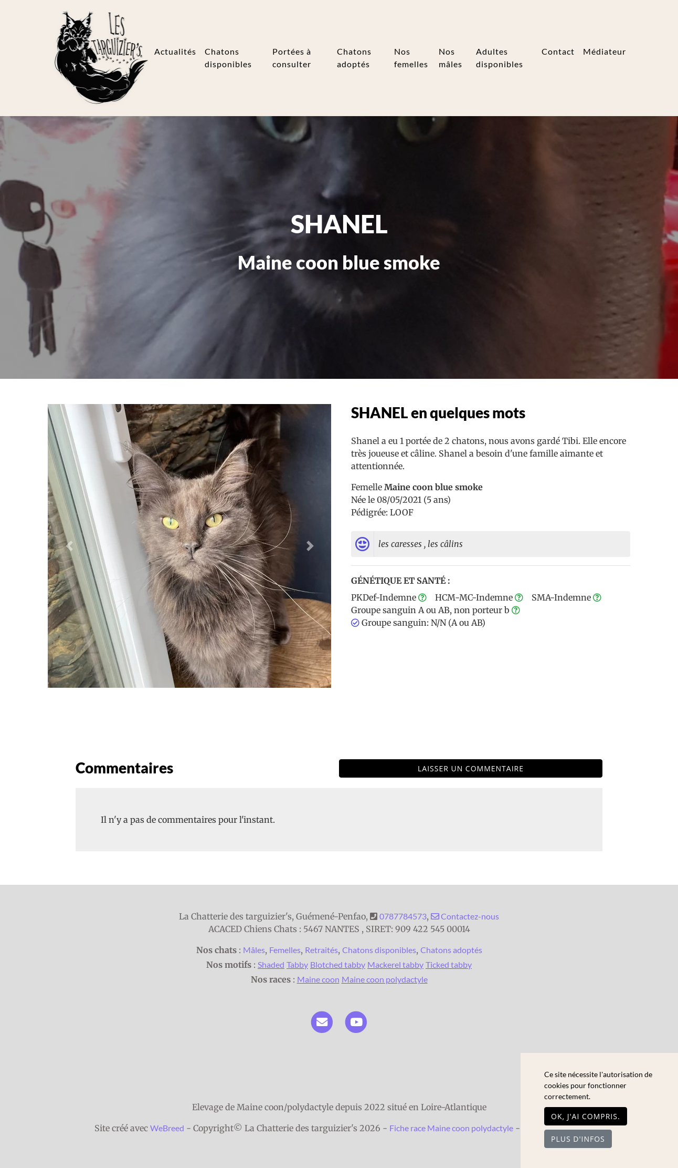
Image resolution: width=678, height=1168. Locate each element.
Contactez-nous (465, 916)
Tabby (297, 964)
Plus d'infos (578, 1139)
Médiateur (604, 51)
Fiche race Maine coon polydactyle (451, 1128)
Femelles (285, 950)
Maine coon (318, 979)
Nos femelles (411, 57)
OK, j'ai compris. (585, 1116)
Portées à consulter (291, 57)
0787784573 (403, 916)
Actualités (175, 51)
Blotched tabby (337, 964)
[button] (69, 546)
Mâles (254, 950)
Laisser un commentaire (471, 768)
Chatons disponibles (228, 57)
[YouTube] (356, 1021)
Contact (558, 51)
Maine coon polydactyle (385, 979)
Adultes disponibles (499, 57)
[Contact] (322, 1021)
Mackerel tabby (395, 964)
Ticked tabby (449, 964)
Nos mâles (450, 57)
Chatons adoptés (354, 57)
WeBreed (167, 1128)
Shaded (271, 964)
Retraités (321, 950)
